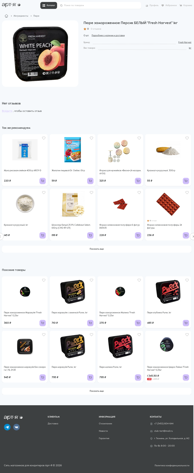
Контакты (155, 417)
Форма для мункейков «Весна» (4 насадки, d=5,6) (120, 172)
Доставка (53, 424)
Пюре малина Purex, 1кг (110, 367)
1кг (190, 48)
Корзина (187, 5)
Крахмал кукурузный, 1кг (16, 225)
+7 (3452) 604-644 (161, 423)
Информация (107, 417)
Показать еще (97, 249)
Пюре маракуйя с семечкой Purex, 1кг (70, 313)
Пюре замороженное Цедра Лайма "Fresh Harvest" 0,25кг (168, 368)
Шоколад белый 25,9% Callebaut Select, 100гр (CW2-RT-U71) (71, 226)
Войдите (7, 111)
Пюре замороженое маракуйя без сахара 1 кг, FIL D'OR (25, 368)
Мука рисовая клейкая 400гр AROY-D (22, 171)
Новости (103, 431)
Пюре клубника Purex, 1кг (159, 313)
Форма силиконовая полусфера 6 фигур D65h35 (119, 226)
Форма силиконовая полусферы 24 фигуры (164, 226)
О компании (105, 424)
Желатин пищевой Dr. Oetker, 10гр (68, 171)
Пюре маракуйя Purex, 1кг (64, 367)
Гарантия (104, 438)
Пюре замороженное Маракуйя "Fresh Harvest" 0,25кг (23, 314)
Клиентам (54, 417)
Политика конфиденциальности (172, 465)
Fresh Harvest (184, 42)
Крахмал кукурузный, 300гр (161, 171)
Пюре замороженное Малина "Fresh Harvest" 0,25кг (117, 314)
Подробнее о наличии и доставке (108, 36)
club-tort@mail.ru (161, 431)
